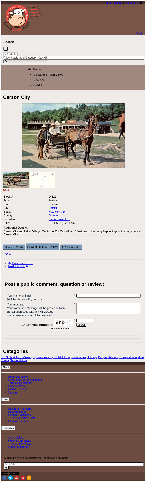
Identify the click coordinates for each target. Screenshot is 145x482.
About (6, 367)
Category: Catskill (36, 57)
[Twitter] (10, 477)
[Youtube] (16, 477)
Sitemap (13, 392)
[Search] (137, 33)
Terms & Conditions (20, 382)
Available (10, 54)
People (102, 357)
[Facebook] (4, 477)
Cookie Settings (17, 389)
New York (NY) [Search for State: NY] (58, 211)
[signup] (6, 468)
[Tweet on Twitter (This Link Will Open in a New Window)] (7, 254)
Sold (22, 57)
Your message (16, 304)
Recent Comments (19, 440)
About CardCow (18, 376)
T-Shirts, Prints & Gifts (21, 418)
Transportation (128, 357)
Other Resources (18, 446)
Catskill (57, 357)
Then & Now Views (19, 443)
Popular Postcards (19, 415)
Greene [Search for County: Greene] (53, 215)
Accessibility (15, 437)
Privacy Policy (16, 386)
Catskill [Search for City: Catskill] (53, 207)
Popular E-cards (18, 421)
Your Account (114, 2)
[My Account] (141, 33)
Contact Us (132, 2)
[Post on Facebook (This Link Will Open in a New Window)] (4, 254)
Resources (8, 428)
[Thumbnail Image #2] (42, 186)
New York (41, 357)
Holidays (92, 357)
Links (5, 399)
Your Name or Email (19, 295)
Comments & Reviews (42, 246)
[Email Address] (74, 464)
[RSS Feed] (29, 477)
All (5, 57)
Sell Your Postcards (20, 408)
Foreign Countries (75, 357)
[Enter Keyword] (73, 58)
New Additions (18, 360)
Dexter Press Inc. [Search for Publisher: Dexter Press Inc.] (59, 219)
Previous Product (20, 263)
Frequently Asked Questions (25, 379)
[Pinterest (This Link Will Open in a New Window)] (10, 254)
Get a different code (58, 328)
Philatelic (112, 357)
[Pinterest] (23, 477)
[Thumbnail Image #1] (16, 186)
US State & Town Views (17, 357)
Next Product (18, 266)
